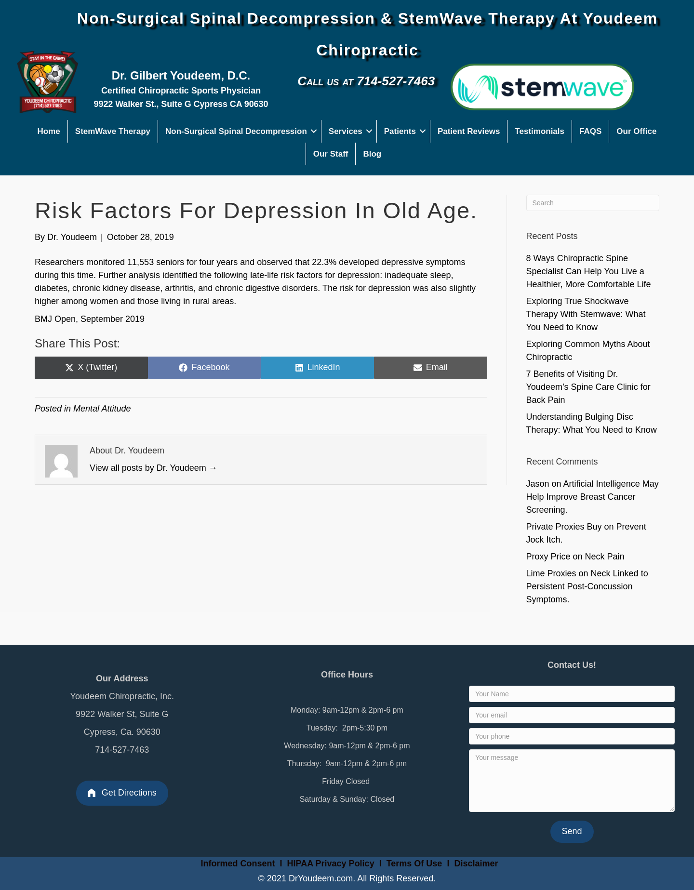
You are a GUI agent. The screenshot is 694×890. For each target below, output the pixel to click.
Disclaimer (476, 863)
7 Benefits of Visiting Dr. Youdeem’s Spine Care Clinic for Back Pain (588, 387)
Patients (400, 131)
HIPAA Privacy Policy (330, 863)
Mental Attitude (102, 408)
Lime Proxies (551, 573)
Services (345, 131)
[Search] (593, 203)
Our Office (636, 131)
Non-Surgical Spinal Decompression (236, 131)
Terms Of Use (416, 863)
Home (49, 131)
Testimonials (539, 131)
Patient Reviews (469, 131)
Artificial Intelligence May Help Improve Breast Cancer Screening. (592, 497)
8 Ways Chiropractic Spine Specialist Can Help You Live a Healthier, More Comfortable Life (588, 271)
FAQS (590, 131)
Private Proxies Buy (564, 526)
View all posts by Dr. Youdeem (153, 468)
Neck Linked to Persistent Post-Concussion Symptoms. (587, 586)
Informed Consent (237, 863)
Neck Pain (605, 556)
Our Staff (330, 154)
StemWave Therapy (112, 131)
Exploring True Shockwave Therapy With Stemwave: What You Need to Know (586, 314)
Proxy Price (548, 556)
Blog (372, 154)
